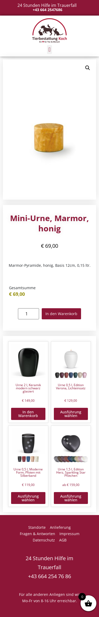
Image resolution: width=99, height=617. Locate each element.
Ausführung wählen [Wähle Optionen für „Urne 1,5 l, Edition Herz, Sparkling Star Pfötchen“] (70, 498)
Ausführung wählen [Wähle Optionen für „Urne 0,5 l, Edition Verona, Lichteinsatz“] (70, 413)
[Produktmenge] (28, 313)
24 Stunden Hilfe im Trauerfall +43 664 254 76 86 (49, 567)
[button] (49, 49)
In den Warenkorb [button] (28, 413)
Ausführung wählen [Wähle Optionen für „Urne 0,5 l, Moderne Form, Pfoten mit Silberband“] (28, 498)
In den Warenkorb (61, 313)
